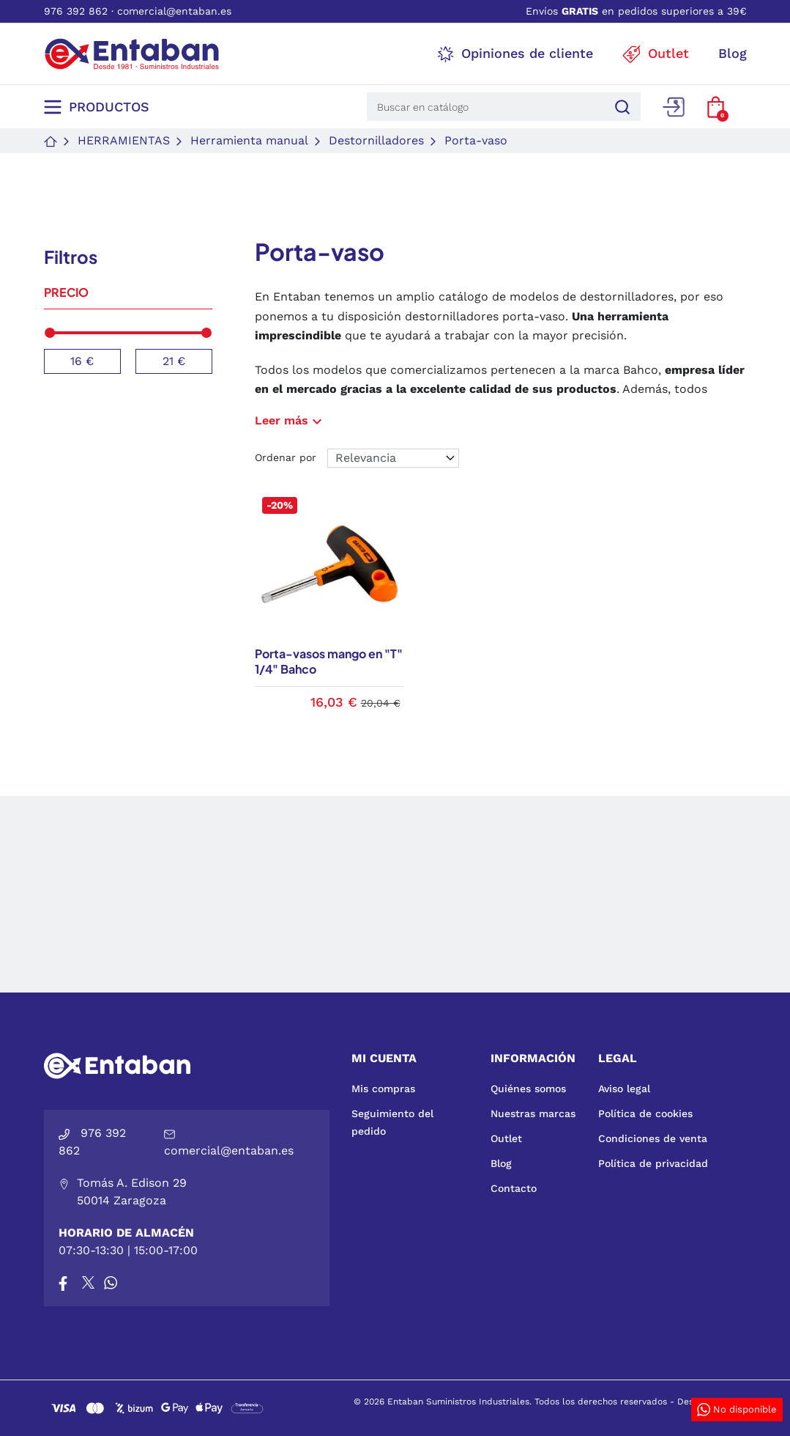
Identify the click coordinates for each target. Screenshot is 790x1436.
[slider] (50, 333)
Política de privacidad (653, 1163)
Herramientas (124, 140)
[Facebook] (63, 1283)
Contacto (514, 1188)
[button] (716, 107)
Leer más (290, 420)
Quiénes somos (528, 1088)
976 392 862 (76, 11)
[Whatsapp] (110, 1283)
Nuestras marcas (533, 1113)
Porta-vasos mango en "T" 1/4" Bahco (329, 661)
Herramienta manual (249, 140)
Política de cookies (645, 1113)
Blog (501, 1163)
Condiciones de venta (652, 1138)
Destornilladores (376, 140)
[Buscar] (620, 106)
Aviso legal (624, 1088)
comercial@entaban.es (174, 11)
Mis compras (383, 1088)
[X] (89, 1283)
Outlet (506, 1138)
